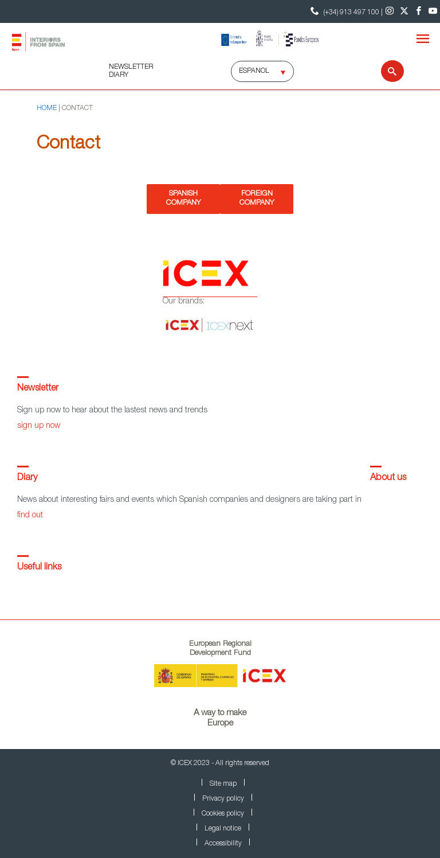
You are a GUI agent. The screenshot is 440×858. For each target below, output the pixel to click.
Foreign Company (256, 198)
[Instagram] (390, 11)
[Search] (385, 71)
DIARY (118, 75)
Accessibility (223, 843)
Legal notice (223, 828)
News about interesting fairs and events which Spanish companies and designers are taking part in (189, 500)
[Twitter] (404, 11)
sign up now (38, 426)
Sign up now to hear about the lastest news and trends (112, 411)
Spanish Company (183, 198)
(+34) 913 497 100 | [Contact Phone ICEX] (345, 11)
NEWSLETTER (131, 67)
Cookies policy (223, 813)
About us (388, 478)
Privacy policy (223, 798)
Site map (223, 784)
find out (30, 516)
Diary (27, 478)
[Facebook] (418, 11)
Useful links (39, 567)
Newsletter (37, 388)
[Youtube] (433, 11)
